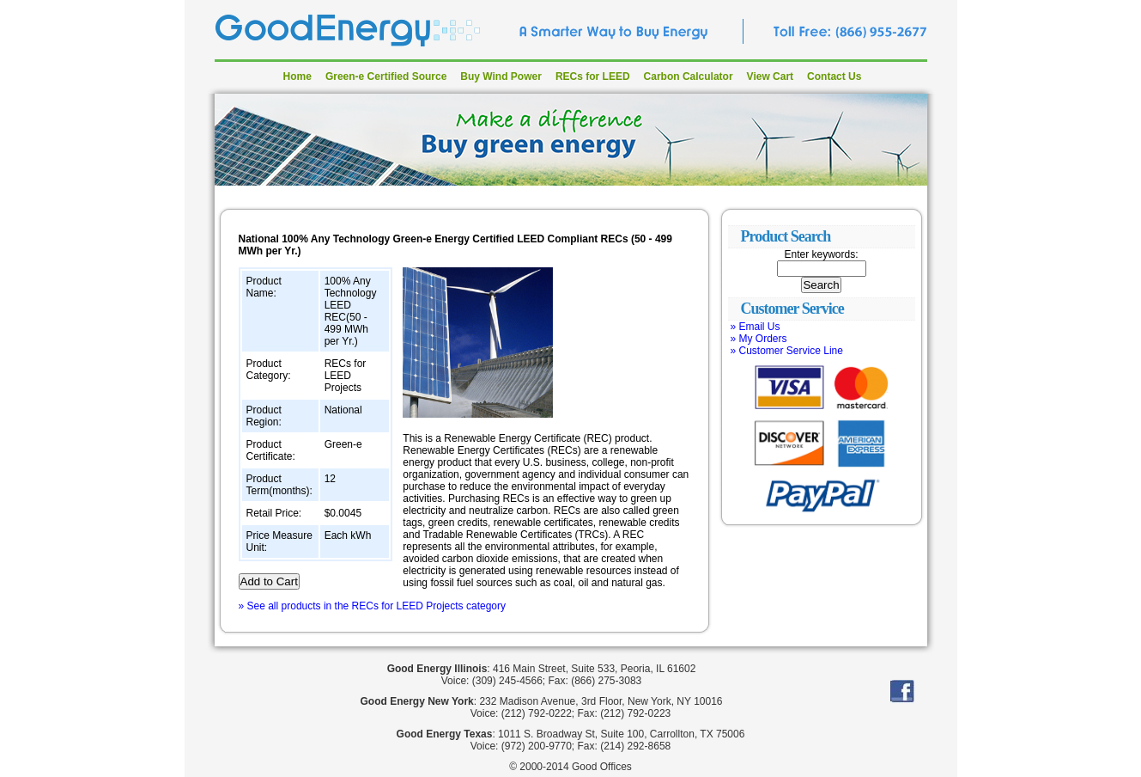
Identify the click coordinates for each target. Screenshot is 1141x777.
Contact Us (834, 76)
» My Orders (759, 339)
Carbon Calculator (688, 76)
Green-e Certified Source (385, 76)
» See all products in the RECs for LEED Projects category (372, 606)
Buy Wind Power (501, 76)
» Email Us (755, 327)
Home (297, 76)
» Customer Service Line (787, 351)
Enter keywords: (821, 254)
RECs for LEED (592, 76)
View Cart (770, 76)
